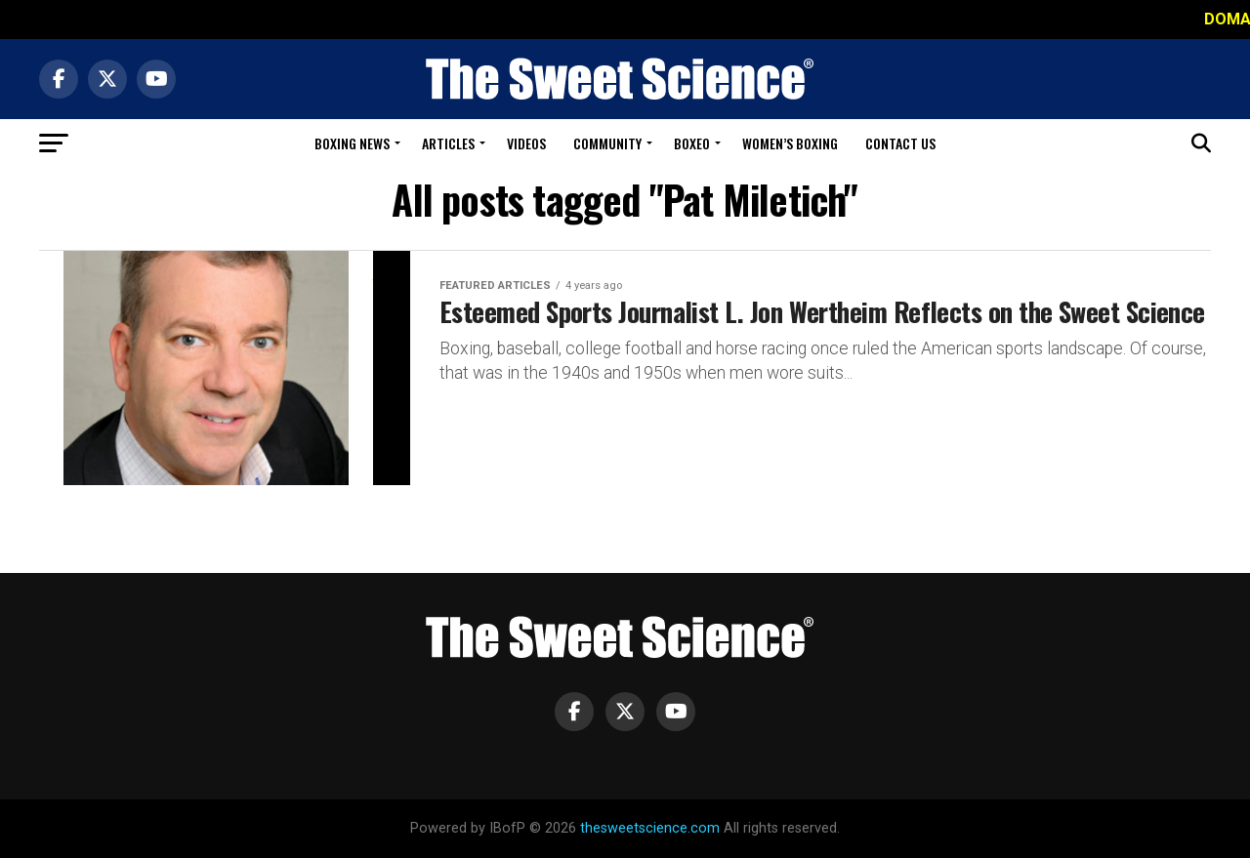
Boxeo (692, 143)
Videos (526, 143)
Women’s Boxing (790, 143)
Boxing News (352, 143)
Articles (448, 143)
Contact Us (900, 143)
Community (607, 143)
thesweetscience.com (650, 828)
